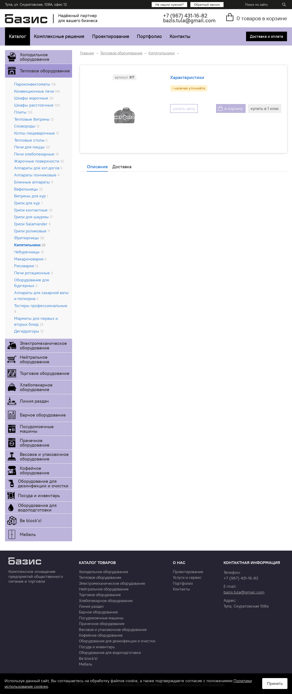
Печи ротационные (33, 272)
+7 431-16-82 (185, 15)
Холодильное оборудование (34, 57)
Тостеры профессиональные (40, 308)
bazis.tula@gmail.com (189, 20)
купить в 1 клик (265, 108)
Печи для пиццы (32, 147)
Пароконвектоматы (35, 84)
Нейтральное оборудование (34, 359)
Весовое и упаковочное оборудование (44, 456)
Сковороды (26, 126)
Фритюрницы (29, 237)
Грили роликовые (32, 231)
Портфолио (149, 36)
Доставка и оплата (266, 36)
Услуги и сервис (187, 577)
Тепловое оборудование (45, 71)
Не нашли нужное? (169, 5)
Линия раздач (34, 401)
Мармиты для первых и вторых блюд (36, 321)
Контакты (180, 36)
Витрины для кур (31, 195)
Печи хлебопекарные (36, 154)
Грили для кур (28, 203)
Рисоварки (26, 265)
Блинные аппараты (33, 182)
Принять (275, 683)
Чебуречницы (29, 251)
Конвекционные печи (37, 91)
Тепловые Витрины (34, 119)
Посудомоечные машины (37, 429)
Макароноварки (30, 259)
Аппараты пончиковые (36, 175)
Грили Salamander (32, 223)
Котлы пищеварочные (36, 133)
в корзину (233, 108)
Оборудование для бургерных (31, 282)
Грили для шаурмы (33, 216)
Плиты (23, 112)
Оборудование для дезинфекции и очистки (43, 483)
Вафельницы (28, 189)
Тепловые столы (31, 140)
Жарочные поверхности (39, 161)
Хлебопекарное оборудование (36, 387)
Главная (87, 53)
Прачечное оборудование (34, 442)
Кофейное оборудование (34, 470)
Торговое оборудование (44, 373)
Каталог (17, 36)
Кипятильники (29, 244)
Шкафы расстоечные (37, 105)
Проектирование (110, 36)
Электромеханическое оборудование (43, 345)
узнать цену (184, 108)
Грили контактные (33, 210)
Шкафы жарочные (33, 98)
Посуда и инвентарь (39, 495)
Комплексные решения (59, 36)
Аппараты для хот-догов (38, 167)
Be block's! (31, 520)
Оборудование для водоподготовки (37, 507)
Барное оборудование (43, 415)
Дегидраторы (28, 331)
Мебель (28, 534)
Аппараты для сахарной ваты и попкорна (41, 295)
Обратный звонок (207, 5)
